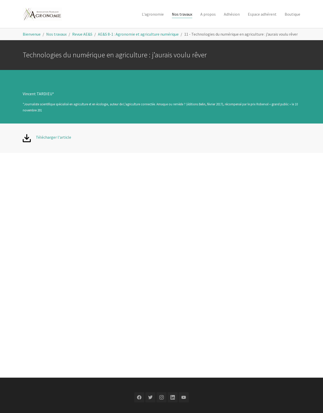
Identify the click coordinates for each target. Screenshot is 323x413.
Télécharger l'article (53, 137)
